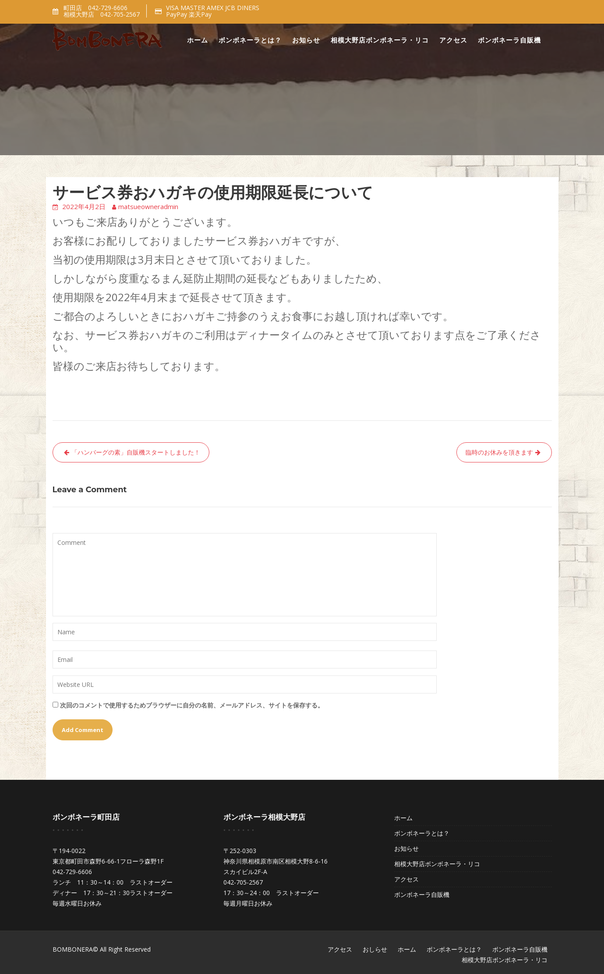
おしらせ (375, 949)
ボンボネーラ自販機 (509, 40)
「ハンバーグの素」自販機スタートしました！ (135, 452)
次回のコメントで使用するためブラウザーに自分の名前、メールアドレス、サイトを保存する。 (192, 705)
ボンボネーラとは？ (250, 40)
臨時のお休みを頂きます (499, 452)
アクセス (453, 40)
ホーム (197, 40)
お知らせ (306, 40)
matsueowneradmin (148, 206)
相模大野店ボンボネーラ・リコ (380, 40)
